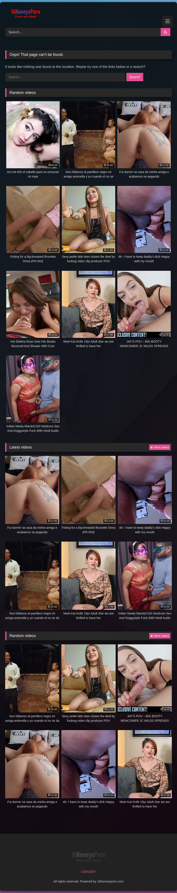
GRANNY (88, 872)
